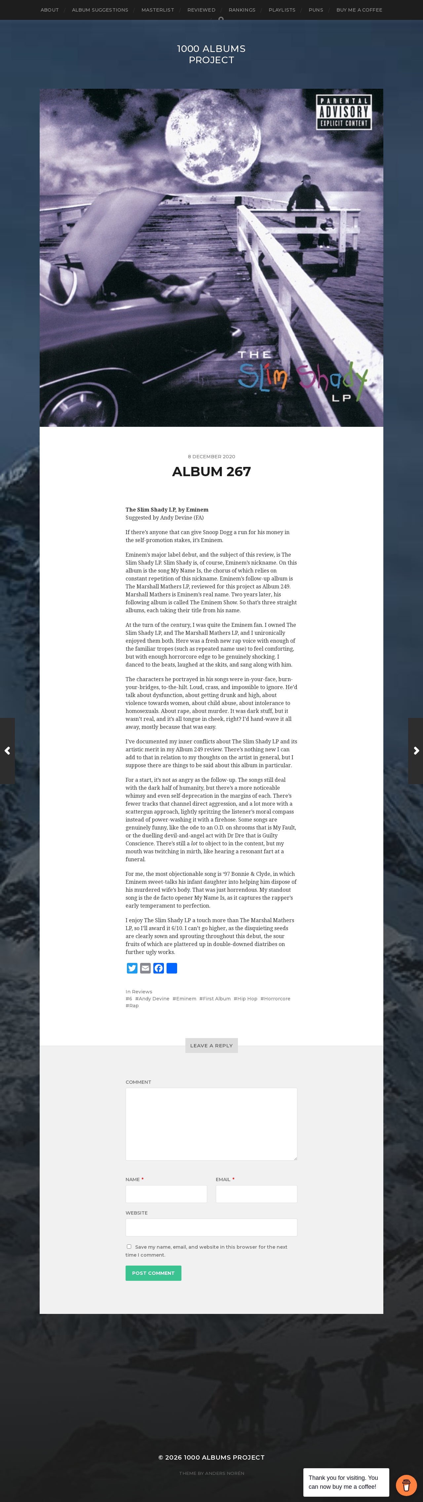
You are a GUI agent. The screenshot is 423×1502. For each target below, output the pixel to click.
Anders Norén (224, 1473)
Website (137, 1213)
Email (225, 1179)
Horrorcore (277, 999)
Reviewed (201, 10)
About (50, 10)
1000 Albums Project (211, 54)
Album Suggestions (100, 10)
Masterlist (157, 10)
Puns (316, 10)
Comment (138, 1082)
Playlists (282, 10)
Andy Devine (154, 999)
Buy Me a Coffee (359, 10)
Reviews (142, 992)
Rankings (242, 10)
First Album (217, 999)
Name (134, 1179)
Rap (134, 1006)
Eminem (186, 999)
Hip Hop (247, 999)
